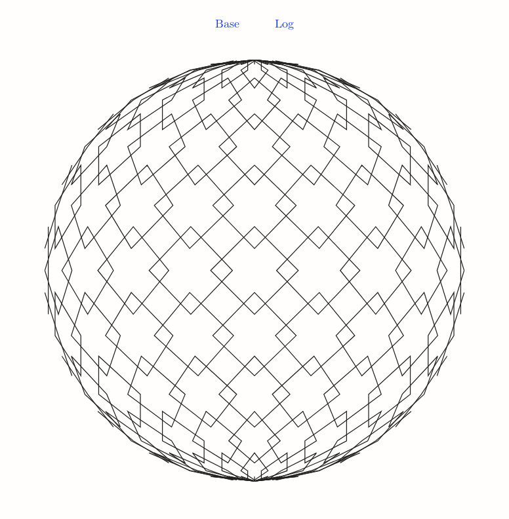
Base (227, 24)
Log (284, 24)
